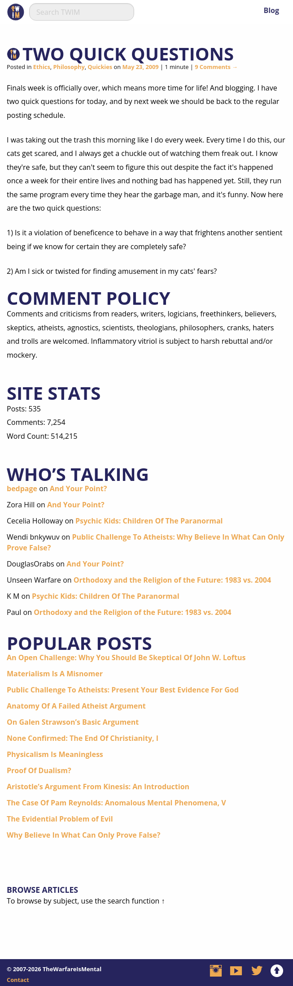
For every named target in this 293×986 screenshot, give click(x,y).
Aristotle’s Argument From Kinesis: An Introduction (98, 786)
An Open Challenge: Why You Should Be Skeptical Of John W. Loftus (126, 657)
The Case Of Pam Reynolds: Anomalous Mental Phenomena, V (116, 803)
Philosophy (68, 67)
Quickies (99, 67)
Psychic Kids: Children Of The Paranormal (149, 521)
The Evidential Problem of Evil (60, 819)
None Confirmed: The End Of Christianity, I (82, 738)
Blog (271, 10)
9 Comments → (216, 67)
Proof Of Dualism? (39, 770)
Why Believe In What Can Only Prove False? (83, 835)
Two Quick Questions (128, 53)
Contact (18, 980)
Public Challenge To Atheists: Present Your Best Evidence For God (123, 690)
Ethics (41, 67)
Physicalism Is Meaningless (55, 754)
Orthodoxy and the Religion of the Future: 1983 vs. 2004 (172, 580)
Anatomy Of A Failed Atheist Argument (76, 706)
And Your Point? (78, 488)
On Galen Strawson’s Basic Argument (73, 722)
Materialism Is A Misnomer (55, 674)
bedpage (22, 488)
